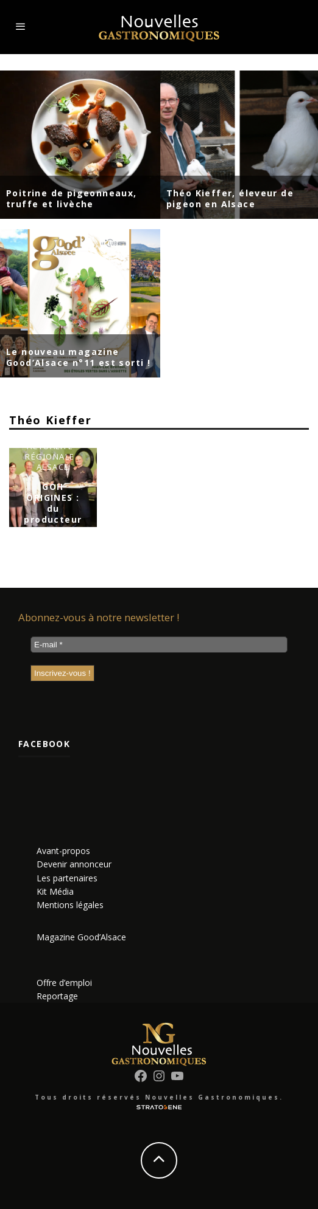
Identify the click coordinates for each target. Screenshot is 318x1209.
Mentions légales (70, 905)
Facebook (44, 743)
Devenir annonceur (74, 864)
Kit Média (55, 891)
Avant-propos (63, 850)
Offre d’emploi (64, 982)
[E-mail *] (159, 644)
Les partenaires (67, 878)
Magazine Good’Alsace (81, 937)
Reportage (57, 996)
